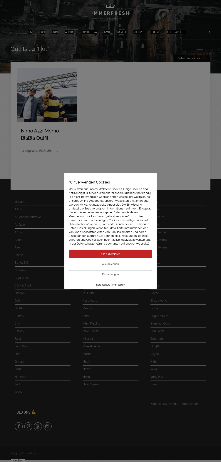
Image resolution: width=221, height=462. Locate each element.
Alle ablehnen (110, 264)
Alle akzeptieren (110, 253)
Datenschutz (103, 284)
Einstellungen (110, 274)
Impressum (118, 284)
